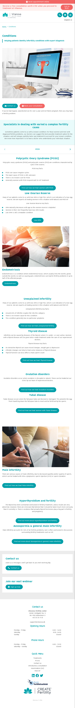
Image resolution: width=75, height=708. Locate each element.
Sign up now (14, 587)
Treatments (37, 658)
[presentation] (4, 149)
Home (4, 27)
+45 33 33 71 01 (37, 618)
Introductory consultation (37, 666)
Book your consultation (32, 106)
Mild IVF (37, 671)
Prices (37, 661)
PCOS (37, 149)
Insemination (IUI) (37, 668)
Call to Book (66, 7)
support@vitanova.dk (37, 622)
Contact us (10, 106)
